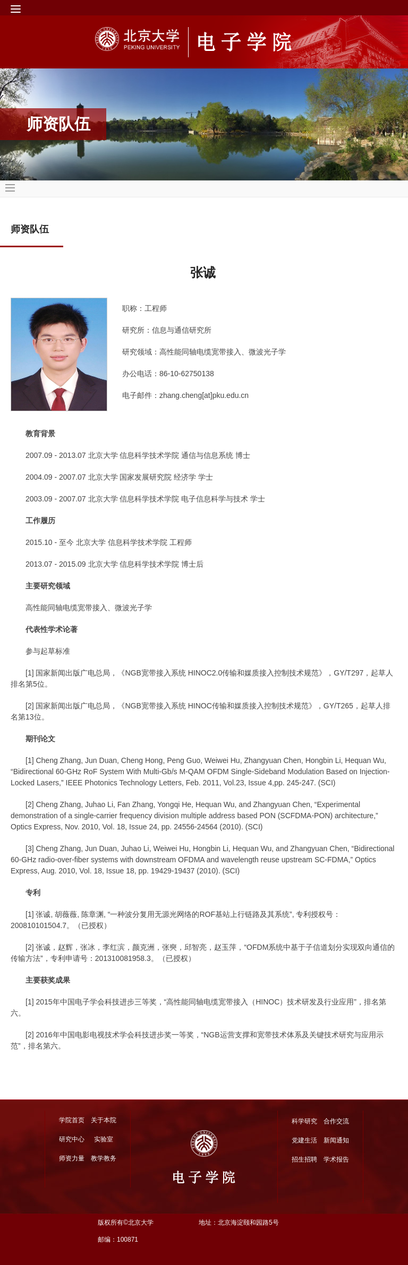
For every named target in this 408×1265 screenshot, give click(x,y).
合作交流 (336, 1121)
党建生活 (304, 1140)
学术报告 (336, 1159)
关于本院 (103, 1120)
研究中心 (71, 1139)
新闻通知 (336, 1140)
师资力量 (71, 1158)
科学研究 (304, 1121)
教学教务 (103, 1158)
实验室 (103, 1139)
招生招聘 (304, 1159)
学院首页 (71, 1120)
